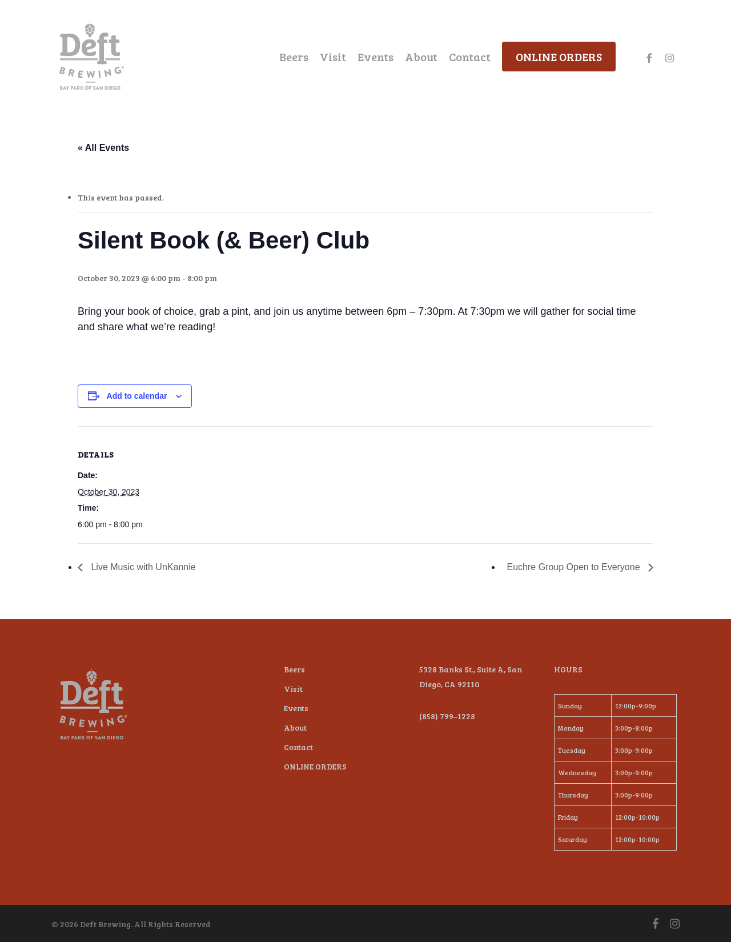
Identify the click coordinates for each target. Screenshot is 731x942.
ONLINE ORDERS (315, 766)
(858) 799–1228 (447, 716)
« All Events (103, 148)
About (295, 727)
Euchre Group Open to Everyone (574, 567)
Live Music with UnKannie (142, 567)
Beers (294, 669)
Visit (293, 688)
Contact (298, 746)
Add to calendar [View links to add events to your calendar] (137, 395)
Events (296, 708)
